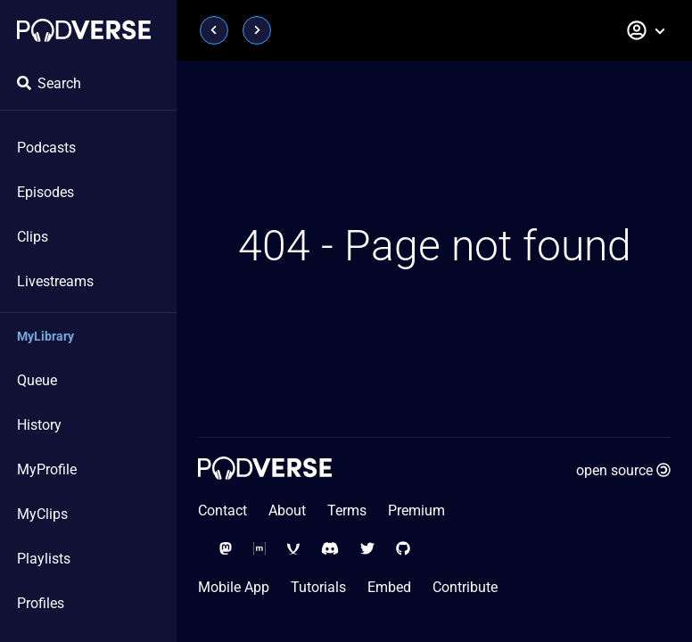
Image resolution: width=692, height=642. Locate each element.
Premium (416, 510)
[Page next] (257, 30)
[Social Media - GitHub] (403, 548)
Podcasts (46, 147)
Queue (37, 380)
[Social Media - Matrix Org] (259, 548)
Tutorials (318, 587)
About (287, 510)
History (39, 424)
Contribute (465, 587)
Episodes (45, 192)
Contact (222, 510)
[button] (646, 30)
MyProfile (47, 469)
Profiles (40, 603)
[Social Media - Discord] (330, 548)
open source (623, 470)
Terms (347, 510)
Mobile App (233, 587)
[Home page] (84, 30)
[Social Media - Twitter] (367, 548)
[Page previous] (214, 30)
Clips (32, 236)
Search (49, 83)
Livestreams (55, 281)
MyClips (42, 514)
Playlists (43, 558)
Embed (389, 587)
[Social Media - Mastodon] (225, 548)
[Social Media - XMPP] (293, 548)
